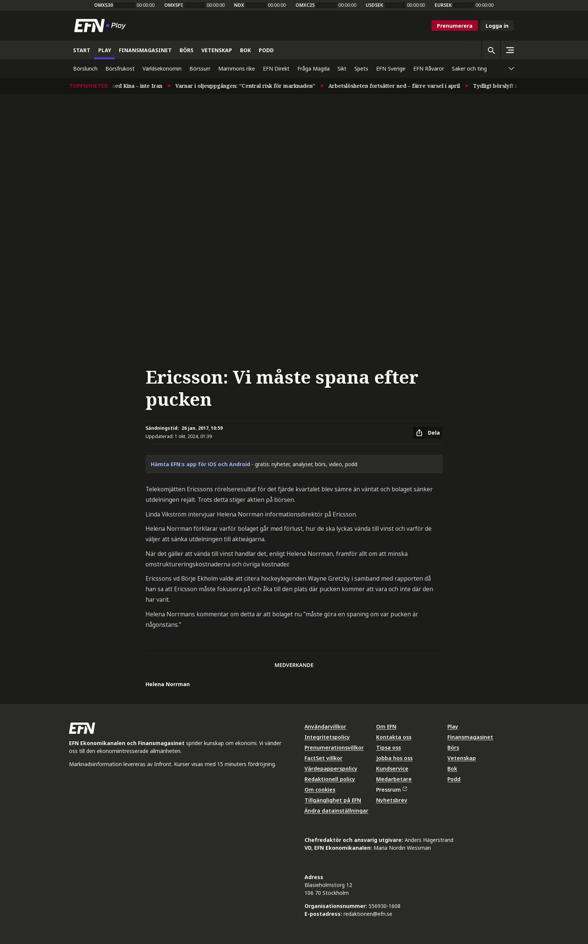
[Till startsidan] (101, 25)
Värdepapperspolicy (330, 768)
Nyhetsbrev (391, 800)
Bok (452, 768)
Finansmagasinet (470, 737)
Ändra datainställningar (336, 810)
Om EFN (386, 726)
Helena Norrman (168, 684)
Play (452, 726)
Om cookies (319, 789)
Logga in (497, 25)
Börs (453, 747)
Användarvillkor (325, 726)
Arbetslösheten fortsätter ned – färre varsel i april (400, 85)
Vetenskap (461, 758)
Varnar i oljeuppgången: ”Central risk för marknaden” (251, 85)
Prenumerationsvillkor (334, 747)
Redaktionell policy (329, 779)
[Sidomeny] (509, 50)
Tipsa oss (388, 747)
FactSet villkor (323, 758)
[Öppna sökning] (491, 50)
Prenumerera (454, 25)
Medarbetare (394, 779)
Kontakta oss (393, 737)
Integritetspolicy (327, 737)
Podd (453, 779)
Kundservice (392, 768)
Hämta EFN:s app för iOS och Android (200, 464)
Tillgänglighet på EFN (332, 800)
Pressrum (391, 789)
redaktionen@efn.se (368, 913)
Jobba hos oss (394, 758)
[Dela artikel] (427, 433)
